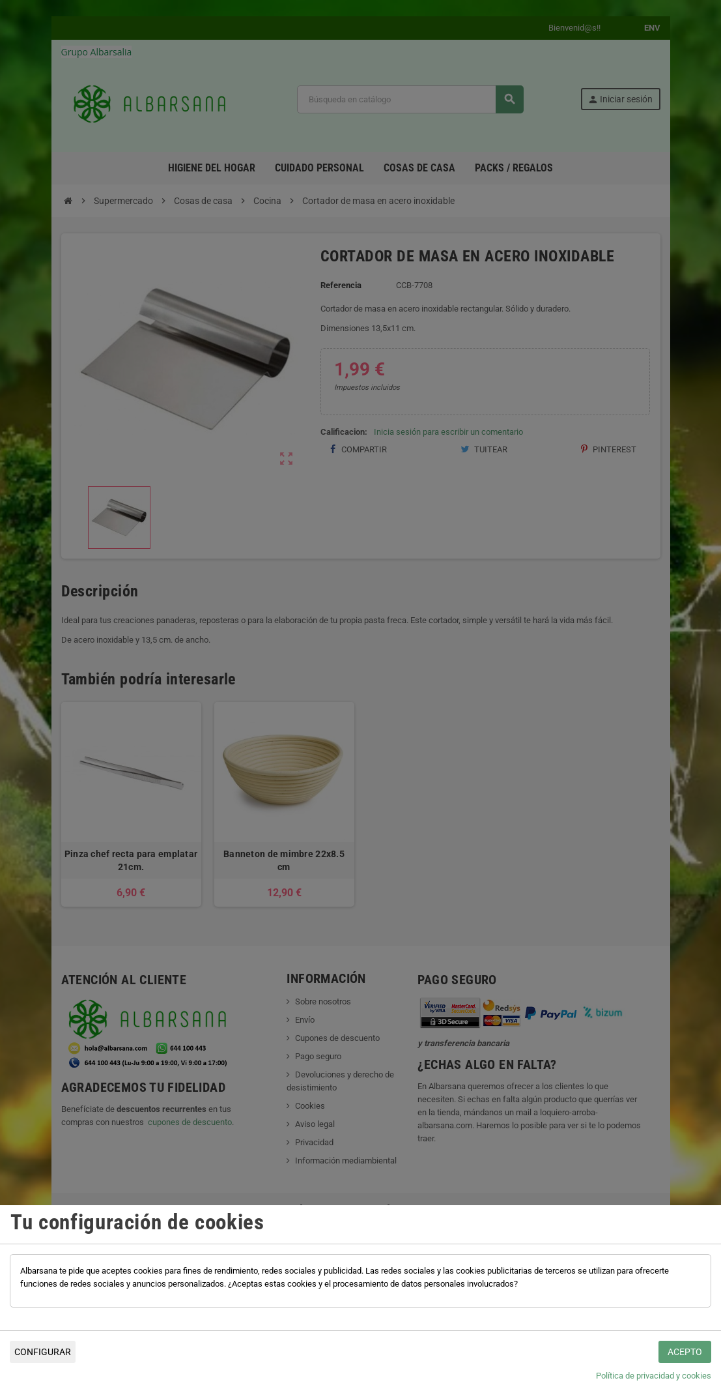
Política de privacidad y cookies (653, 1376)
